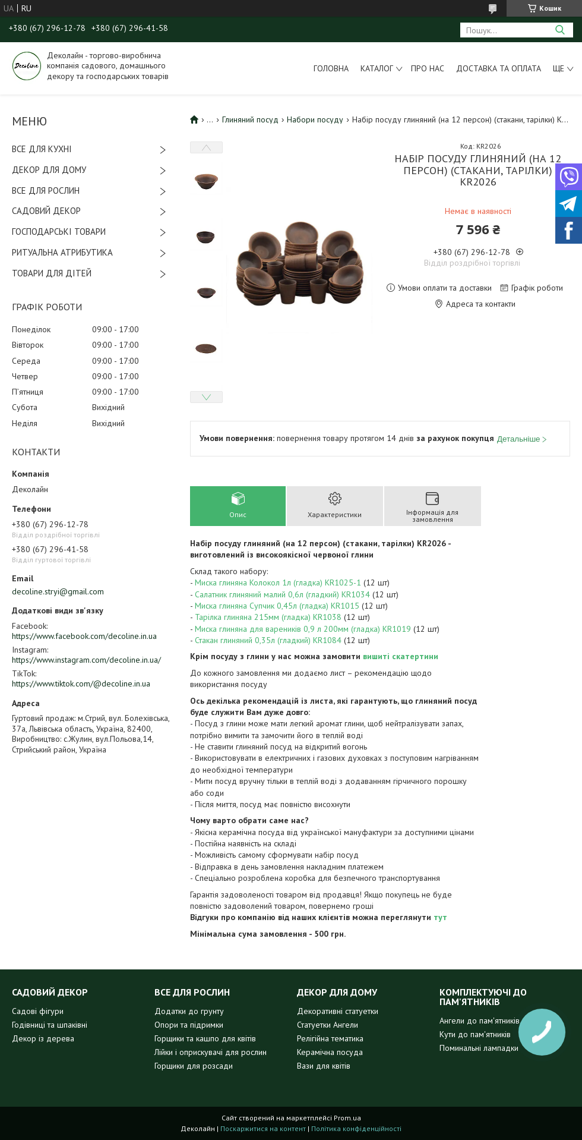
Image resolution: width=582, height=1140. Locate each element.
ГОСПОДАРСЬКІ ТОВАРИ (59, 231)
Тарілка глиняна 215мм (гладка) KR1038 (268, 617)
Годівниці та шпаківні (49, 1024)
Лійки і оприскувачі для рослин (210, 1052)
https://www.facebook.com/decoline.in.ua (84, 636)
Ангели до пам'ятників (479, 1020)
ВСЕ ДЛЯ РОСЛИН (46, 190)
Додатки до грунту (189, 1011)
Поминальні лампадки (478, 1048)
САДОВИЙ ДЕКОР (46, 210)
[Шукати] (559, 30)
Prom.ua (347, 1117)
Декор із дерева (43, 1038)
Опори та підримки (188, 1024)
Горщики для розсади (193, 1065)
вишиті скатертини (400, 656)
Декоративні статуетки (337, 1011)
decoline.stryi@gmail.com (58, 591)
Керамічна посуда (330, 1052)
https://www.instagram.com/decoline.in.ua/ (86, 659)
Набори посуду (315, 119)
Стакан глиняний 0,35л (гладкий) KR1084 (268, 640)
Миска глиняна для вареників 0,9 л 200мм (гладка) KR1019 (303, 628)
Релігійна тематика (330, 1038)
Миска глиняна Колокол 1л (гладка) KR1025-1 (278, 582)
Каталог (376, 68)
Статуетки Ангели (327, 1024)
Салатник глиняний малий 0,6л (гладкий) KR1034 (282, 594)
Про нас (427, 68)
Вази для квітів (323, 1065)
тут (440, 917)
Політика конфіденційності (356, 1128)
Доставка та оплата (498, 68)
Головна (331, 68)
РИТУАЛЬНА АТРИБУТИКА (62, 252)
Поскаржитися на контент (263, 1128)
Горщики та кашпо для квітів (205, 1038)
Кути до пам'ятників (475, 1034)
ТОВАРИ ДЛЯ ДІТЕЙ (51, 273)
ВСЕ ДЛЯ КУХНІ (42, 149)
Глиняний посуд (250, 119)
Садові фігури (38, 1011)
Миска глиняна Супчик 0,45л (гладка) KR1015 (277, 605)
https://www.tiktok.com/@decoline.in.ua (81, 683)
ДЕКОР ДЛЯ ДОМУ (49, 169)
